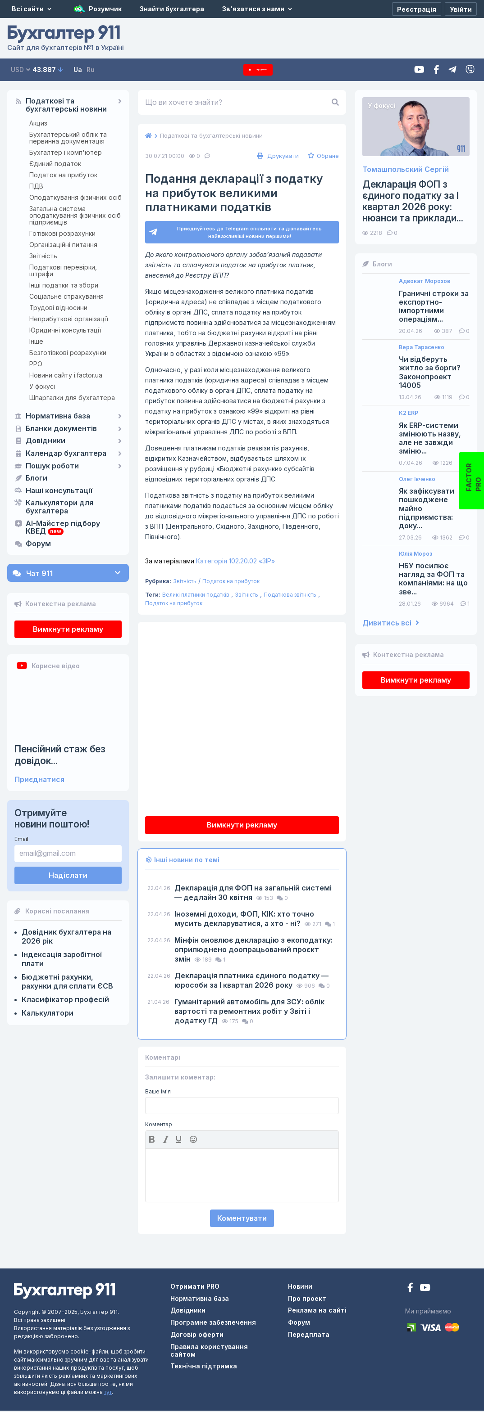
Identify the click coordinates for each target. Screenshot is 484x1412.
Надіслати (68, 875)
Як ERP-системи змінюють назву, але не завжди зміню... (430, 438)
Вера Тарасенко (421, 347)
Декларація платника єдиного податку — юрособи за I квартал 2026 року (251, 981)
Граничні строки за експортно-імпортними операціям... (434, 306)
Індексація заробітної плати (62, 959)
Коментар (158, 1126)
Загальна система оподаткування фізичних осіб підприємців (75, 215)
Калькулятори (47, 1012)
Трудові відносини (58, 307)
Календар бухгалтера (66, 454)
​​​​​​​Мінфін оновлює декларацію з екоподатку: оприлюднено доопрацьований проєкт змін (253, 951)
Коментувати (242, 1219)
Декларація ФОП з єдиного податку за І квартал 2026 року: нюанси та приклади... (412, 201)
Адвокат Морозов (424, 281)
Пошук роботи (52, 466)
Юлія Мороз (415, 554)
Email (21, 839)
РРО (35, 364)
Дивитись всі (390, 623)
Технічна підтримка (203, 1367)
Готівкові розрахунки (62, 233)
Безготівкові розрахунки (67, 352)
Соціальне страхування (66, 296)
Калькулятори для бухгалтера (59, 507)
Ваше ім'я (158, 1093)
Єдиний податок (55, 163)
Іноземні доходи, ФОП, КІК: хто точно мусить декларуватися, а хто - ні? (244, 920)
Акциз (38, 123)
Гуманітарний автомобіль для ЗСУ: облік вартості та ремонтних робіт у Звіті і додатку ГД (249, 1012)
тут (108, 1393)
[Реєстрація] (416, 9)
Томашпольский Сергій (405, 169)
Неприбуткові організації (68, 319)
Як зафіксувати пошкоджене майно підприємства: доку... (426, 508)
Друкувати (277, 155)
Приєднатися (39, 779)
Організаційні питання (63, 244)
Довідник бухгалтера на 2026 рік (66, 936)
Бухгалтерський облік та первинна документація (68, 137)
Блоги (36, 478)
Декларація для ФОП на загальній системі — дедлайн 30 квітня (253, 894)
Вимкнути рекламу (68, 629)
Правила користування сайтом (209, 1351)
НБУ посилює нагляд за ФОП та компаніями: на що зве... (433, 579)
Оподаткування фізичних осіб (75, 197)
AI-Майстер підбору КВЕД (63, 528)
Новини (300, 1287)
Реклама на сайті (317, 1311)
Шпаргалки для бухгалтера (72, 397)
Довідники (45, 441)
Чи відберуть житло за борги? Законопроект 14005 (430, 372)
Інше (36, 341)
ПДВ (36, 186)
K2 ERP (408, 413)
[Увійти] (461, 9)
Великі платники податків (195, 596)
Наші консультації (59, 491)
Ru (91, 69)
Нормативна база (58, 416)
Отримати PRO (194, 1287)
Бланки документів (61, 429)
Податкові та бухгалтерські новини (66, 105)
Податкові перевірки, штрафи (63, 270)
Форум (38, 544)
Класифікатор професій (65, 999)
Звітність (43, 256)
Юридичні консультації (65, 330)
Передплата (258, 69)
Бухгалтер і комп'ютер (65, 152)
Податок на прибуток (63, 175)
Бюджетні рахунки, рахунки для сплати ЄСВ (67, 981)
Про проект (307, 1300)
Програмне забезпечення (213, 1323)
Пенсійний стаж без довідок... (59, 754)
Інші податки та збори (63, 285)
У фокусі (42, 386)
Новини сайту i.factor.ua (65, 375)
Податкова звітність (290, 596)
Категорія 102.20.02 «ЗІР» (210, 562)
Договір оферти (197, 1336)
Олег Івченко (417, 479)
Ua (77, 69)
